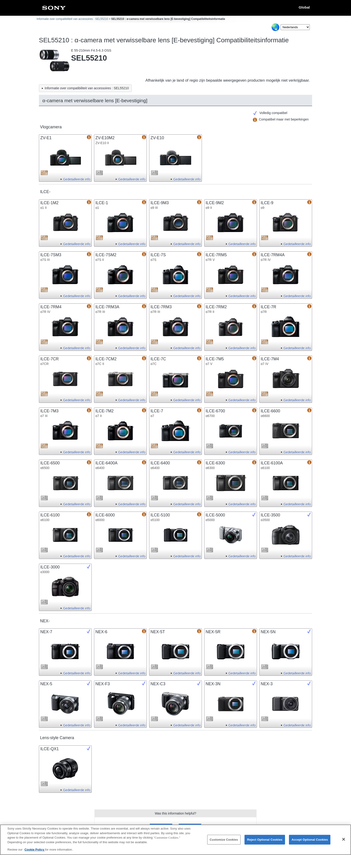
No (189, 827)
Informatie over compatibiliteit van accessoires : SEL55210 (72, 19)
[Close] (343, 842)
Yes (161, 827)
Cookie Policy (35, 852)
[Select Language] (295, 27)
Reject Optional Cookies (264, 842)
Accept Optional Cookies (309, 842)
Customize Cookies (224, 842)
